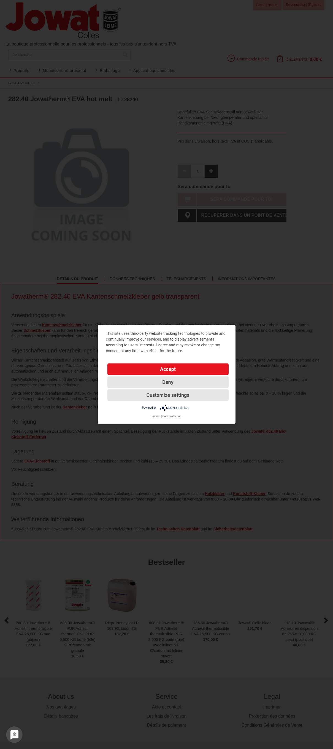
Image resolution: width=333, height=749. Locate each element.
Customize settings (167, 395)
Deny (168, 382)
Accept (168, 369)
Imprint (156, 416)
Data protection (172, 416)
